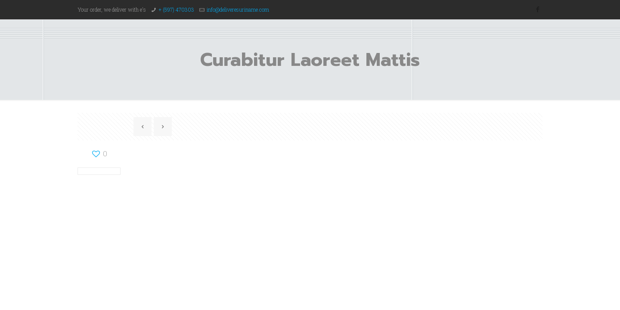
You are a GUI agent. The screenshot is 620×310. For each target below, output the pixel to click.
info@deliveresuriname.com (238, 9)
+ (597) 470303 (176, 9)
